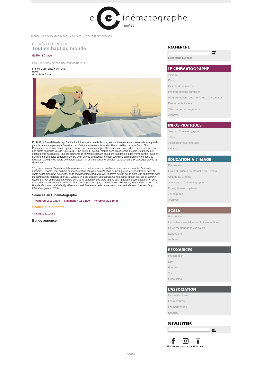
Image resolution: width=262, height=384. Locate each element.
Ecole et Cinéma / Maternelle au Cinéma (190, 170)
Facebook (173, 345)
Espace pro (174, 232)
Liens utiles (174, 277)
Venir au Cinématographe (182, 130)
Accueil (35, 36)
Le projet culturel (177, 294)
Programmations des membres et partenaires (193, 97)
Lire (170, 260)
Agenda (172, 74)
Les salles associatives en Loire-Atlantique (191, 221)
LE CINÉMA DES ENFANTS (89, 36)
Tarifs (171, 136)
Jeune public (175, 193)
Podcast (198, 345)
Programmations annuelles (183, 91)
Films (171, 80)
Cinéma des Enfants (179, 85)
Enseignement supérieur (181, 187)
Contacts (173, 148)
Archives (173, 114)
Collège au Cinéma (178, 176)
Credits (131, 352)
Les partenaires (176, 305)
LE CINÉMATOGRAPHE (52, 36)
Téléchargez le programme (183, 108)
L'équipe (172, 311)
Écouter (172, 266)
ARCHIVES (69, 36)
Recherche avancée (179, 57)
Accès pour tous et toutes (182, 142)
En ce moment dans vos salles (185, 227)
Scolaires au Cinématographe (184, 181)
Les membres (175, 299)
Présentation (175, 164)
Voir (170, 272)
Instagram (185, 345)
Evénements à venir (179, 103)
